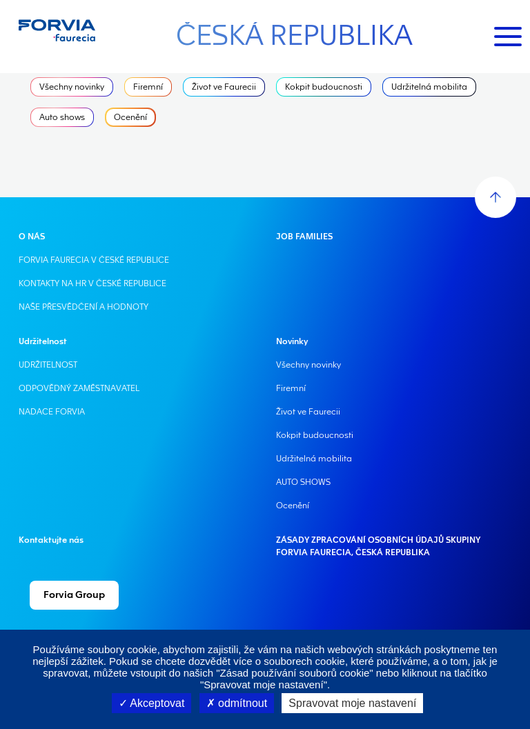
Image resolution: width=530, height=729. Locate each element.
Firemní (148, 87)
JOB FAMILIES (304, 236)
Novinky (292, 341)
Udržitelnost (43, 341)
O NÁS (32, 236)
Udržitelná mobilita (429, 87)
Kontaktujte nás (51, 540)
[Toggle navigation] (508, 36)
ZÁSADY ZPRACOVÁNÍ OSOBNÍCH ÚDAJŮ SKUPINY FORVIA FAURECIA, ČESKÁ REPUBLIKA (378, 546)
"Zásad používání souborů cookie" (294, 673)
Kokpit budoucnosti (323, 87)
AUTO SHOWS (303, 482)
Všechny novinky (71, 87)
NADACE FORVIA (52, 412)
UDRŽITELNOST (48, 365)
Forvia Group (74, 595)
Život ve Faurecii (224, 87)
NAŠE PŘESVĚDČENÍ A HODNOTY (83, 307)
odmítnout (237, 703)
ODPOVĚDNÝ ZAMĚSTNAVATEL (79, 388)
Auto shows (62, 117)
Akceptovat (152, 703)
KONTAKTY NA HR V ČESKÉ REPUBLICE (92, 283)
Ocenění (130, 117)
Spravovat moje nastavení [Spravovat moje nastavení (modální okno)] (352, 703)
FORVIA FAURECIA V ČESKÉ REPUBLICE (94, 260)
